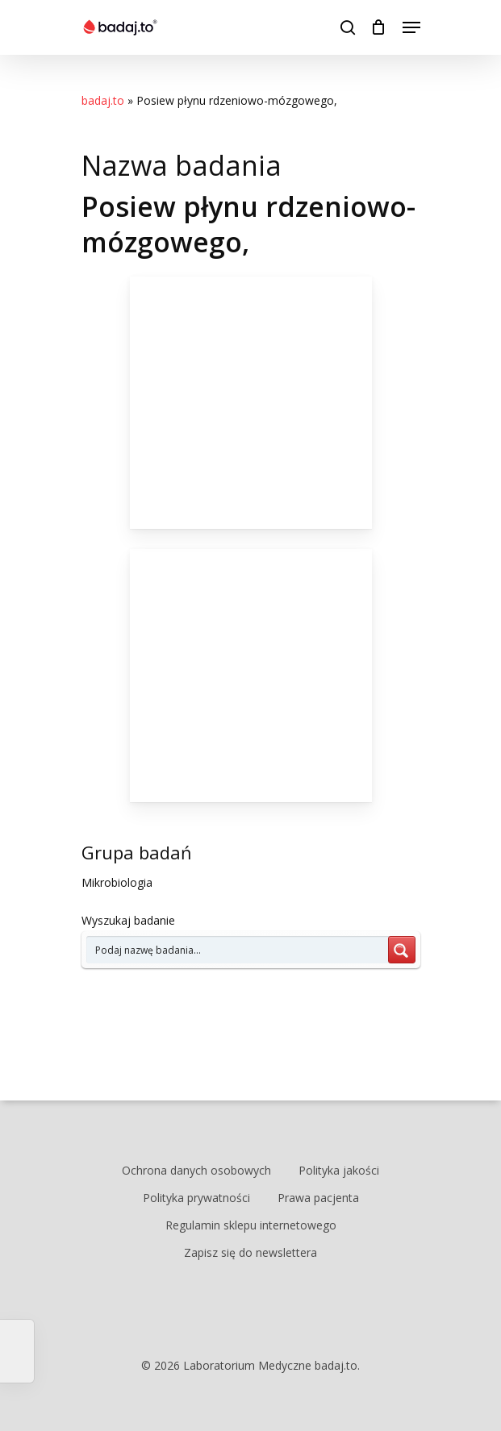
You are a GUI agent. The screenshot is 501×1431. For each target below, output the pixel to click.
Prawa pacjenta (318, 1197)
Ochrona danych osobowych (196, 1170)
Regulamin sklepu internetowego (250, 1225)
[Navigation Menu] (411, 27)
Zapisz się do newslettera (250, 1252)
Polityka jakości (339, 1170)
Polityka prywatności (196, 1197)
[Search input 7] (238, 949)
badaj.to (102, 100)
